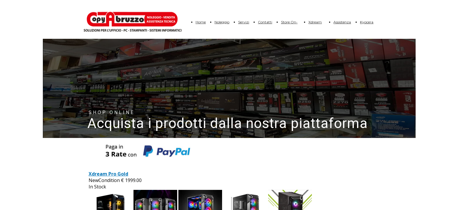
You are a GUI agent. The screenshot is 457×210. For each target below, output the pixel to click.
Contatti (265, 22)
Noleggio (222, 22)
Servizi (243, 22)
